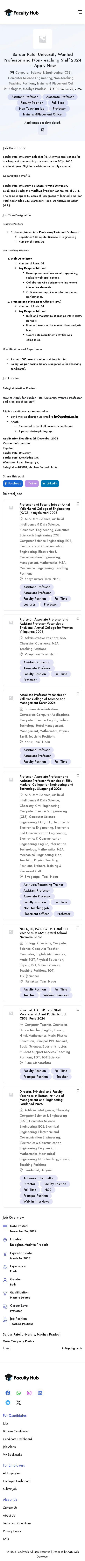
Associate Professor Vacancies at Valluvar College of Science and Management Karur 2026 (43, 699)
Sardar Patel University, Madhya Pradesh (31, 1334)
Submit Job (10, 1489)
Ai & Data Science (37, 519)
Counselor (27, 954)
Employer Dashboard (17, 1481)
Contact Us (10, 1508)
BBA (63, 638)
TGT (50, 970)
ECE (68, 541)
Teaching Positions (22, 83)
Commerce (42, 643)
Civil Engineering (47, 806)
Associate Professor (60, 97)
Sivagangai (32, 876)
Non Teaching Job (31, 108)
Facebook (13, 483)
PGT (32, 959)
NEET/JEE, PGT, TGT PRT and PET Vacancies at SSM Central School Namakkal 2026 (44, 933)
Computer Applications (52, 714)
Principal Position (36, 1076)
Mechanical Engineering (37, 568)
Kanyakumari (34, 579)
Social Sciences (49, 965)
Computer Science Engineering (30, 78)
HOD (48, 1190)
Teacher (29, 995)
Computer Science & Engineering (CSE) (43, 72)
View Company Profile (18, 1341)
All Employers (12, 1473)
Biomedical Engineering (36, 530)
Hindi (23, 1035)
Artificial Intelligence (39, 1110)
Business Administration (41, 709)
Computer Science (33, 720)
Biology (30, 943)
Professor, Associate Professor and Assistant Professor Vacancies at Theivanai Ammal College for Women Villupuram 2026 (46, 625)
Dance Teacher (30, 1030)
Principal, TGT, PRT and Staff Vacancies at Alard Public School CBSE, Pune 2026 (43, 1014)
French (58, 1030)
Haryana (47, 1170)
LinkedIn (50, 483)
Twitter (32, 483)
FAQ (6, 1539)
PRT (33, 965)
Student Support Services (38, 1052)
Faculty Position (32, 102)
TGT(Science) (29, 976)
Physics (64, 731)
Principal (42, 1041)
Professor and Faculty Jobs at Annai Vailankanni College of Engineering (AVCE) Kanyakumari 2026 (45, 508)
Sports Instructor (54, 1046)
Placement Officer (36, 914)
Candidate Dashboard (17, 1439)
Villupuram (32, 654)
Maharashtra (42, 1063)
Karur (28, 742)
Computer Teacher (45, 948)
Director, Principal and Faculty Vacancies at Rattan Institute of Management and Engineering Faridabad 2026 (42, 1097)
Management (29, 562)
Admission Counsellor (39, 1178)
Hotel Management (49, 725)
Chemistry (27, 643)
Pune (28, 1063)
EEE (48, 822)
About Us (9, 1515)
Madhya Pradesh (34, 89)
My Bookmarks (12, 1454)
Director (29, 1184)
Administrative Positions (41, 638)
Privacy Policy (12, 1531)
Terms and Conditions (17, 1523)
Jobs (6, 1423)
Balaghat (15, 89)
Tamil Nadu (52, 579)
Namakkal (32, 981)
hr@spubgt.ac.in (66, 416)
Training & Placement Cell (55, 83)
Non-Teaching (64, 78)
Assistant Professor (24, 97)
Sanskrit (61, 1041)
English (52, 720)
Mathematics (48, 562)
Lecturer (29, 604)
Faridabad (32, 1170)
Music (23, 959)
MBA (62, 562)
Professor (59, 108)
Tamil (23, 736)
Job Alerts (9, 1447)
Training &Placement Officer (43, 114)
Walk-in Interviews (56, 995)
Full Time (58, 102)
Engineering (46, 1148)
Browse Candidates (16, 1431)
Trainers (39, 866)
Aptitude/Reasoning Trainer (43, 884)
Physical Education (50, 959)
